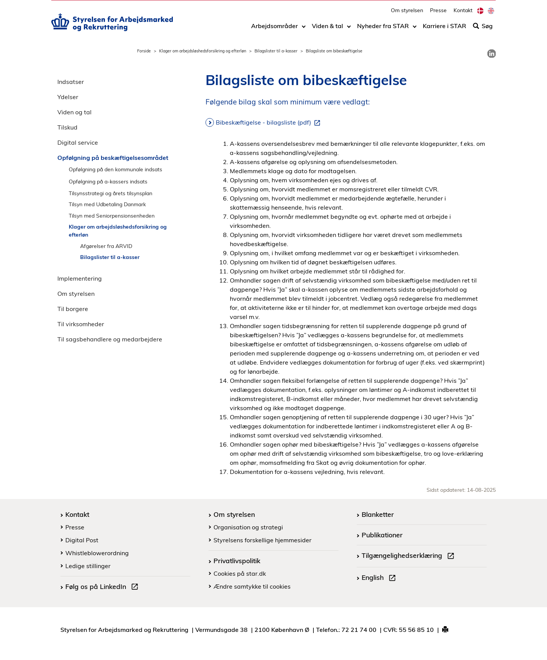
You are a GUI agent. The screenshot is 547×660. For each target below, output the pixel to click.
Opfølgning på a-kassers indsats (108, 181)
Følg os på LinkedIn (103, 587)
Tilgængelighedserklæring (409, 556)
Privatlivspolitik (236, 560)
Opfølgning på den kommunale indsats (115, 169)
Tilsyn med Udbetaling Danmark (107, 204)
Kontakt (463, 13)
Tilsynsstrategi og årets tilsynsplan (110, 193)
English (380, 578)
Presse (438, 13)
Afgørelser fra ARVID (106, 246)
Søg (483, 29)
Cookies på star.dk (239, 573)
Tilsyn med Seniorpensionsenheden (112, 215)
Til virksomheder (80, 324)
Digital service (77, 142)
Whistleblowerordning (97, 553)
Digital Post (81, 540)
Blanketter (378, 514)
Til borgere (72, 309)
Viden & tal (327, 29)
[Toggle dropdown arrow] (303, 29)
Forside (144, 51)
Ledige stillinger (88, 566)
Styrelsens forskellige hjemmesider (262, 540)
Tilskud (67, 127)
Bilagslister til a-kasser (276, 51)
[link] (491, 53)
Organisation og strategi (248, 527)
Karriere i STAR (444, 29)
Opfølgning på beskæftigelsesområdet (112, 157)
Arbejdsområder (274, 29)
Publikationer (382, 535)
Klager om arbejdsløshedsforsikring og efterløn (202, 51)
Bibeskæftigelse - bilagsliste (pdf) (269, 122)
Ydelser (67, 97)
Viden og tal (74, 112)
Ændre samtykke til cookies (252, 586)
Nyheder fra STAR (383, 29)
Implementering (79, 278)
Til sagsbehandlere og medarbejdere (109, 339)
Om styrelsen (407, 13)
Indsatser (70, 81)
